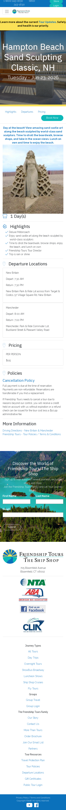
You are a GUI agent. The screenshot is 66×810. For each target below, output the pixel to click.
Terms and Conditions (40, 797)
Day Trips (33, 657)
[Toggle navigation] (6, 11)
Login (56, 5)
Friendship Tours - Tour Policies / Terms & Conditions (32, 434)
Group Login (33, 706)
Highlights (10, 111)
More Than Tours (33, 730)
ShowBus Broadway (33, 670)
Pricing (41, 111)
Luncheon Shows (33, 676)
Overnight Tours (33, 663)
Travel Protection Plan (33, 760)
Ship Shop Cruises (33, 682)
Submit (12, 527)
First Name (9, 496)
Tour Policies (33, 766)
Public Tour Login (33, 785)
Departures (27, 111)
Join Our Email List (33, 742)
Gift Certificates (33, 778)
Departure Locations (33, 772)
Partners (33, 748)
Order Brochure (33, 736)
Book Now (52, 117)
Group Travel (33, 700)
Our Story (33, 717)
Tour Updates (47, 22)
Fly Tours (33, 688)
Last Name (42, 496)
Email (6, 509)
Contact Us (33, 724)
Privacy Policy (22, 797)
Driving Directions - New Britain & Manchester (28, 430)
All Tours (33, 651)
